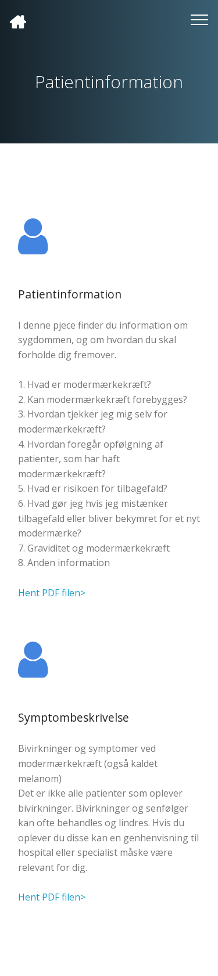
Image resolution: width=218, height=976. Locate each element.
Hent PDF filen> (51, 592)
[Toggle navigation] (200, 19)
